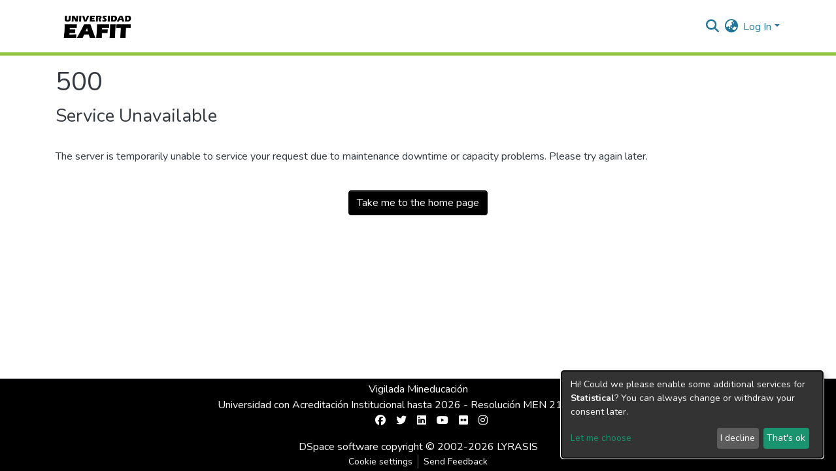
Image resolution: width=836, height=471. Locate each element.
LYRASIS (517, 447)
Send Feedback (456, 461)
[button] (731, 27)
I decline (737, 438)
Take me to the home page (418, 203)
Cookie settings (380, 461)
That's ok (786, 438)
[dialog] (692, 414)
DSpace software (338, 447)
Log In (757, 27)
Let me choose (601, 438)
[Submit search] (712, 27)
